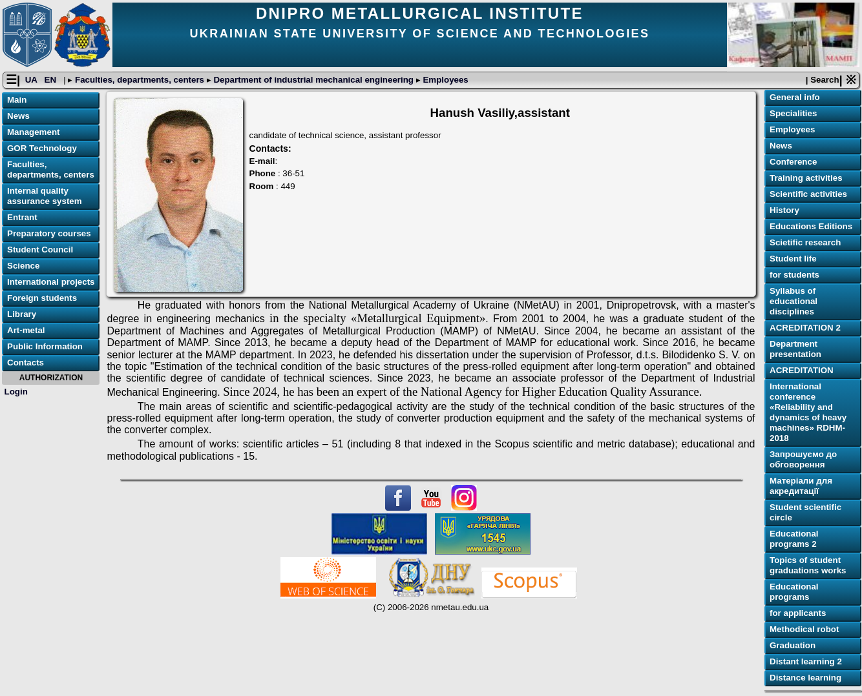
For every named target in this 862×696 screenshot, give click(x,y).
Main (16, 100)
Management (33, 132)
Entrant (22, 217)
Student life (793, 258)
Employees (444, 80)
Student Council (40, 249)
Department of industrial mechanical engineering (313, 80)
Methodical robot (804, 629)
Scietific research (805, 242)
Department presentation (795, 349)
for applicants (798, 613)
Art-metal (26, 330)
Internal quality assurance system (44, 196)
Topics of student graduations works (808, 565)
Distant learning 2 (806, 661)
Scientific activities (808, 194)
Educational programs (794, 592)
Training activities (806, 178)
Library (21, 314)
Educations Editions (811, 226)
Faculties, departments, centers (139, 80)
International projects (51, 282)
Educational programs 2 (794, 539)
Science (23, 266)
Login (16, 391)
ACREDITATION (802, 370)
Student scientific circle (805, 512)
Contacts (25, 362)
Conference (793, 162)
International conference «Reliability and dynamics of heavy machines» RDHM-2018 (808, 412)
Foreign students (42, 298)
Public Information (45, 346)
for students (794, 275)
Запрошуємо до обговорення (803, 459)
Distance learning (805, 677)
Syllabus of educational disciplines (793, 301)
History (784, 210)
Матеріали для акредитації (801, 486)
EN (52, 80)
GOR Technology (42, 148)
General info (795, 97)
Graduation (792, 645)
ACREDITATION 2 (805, 328)
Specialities (793, 113)
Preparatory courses (49, 233)
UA (32, 80)
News (18, 116)
